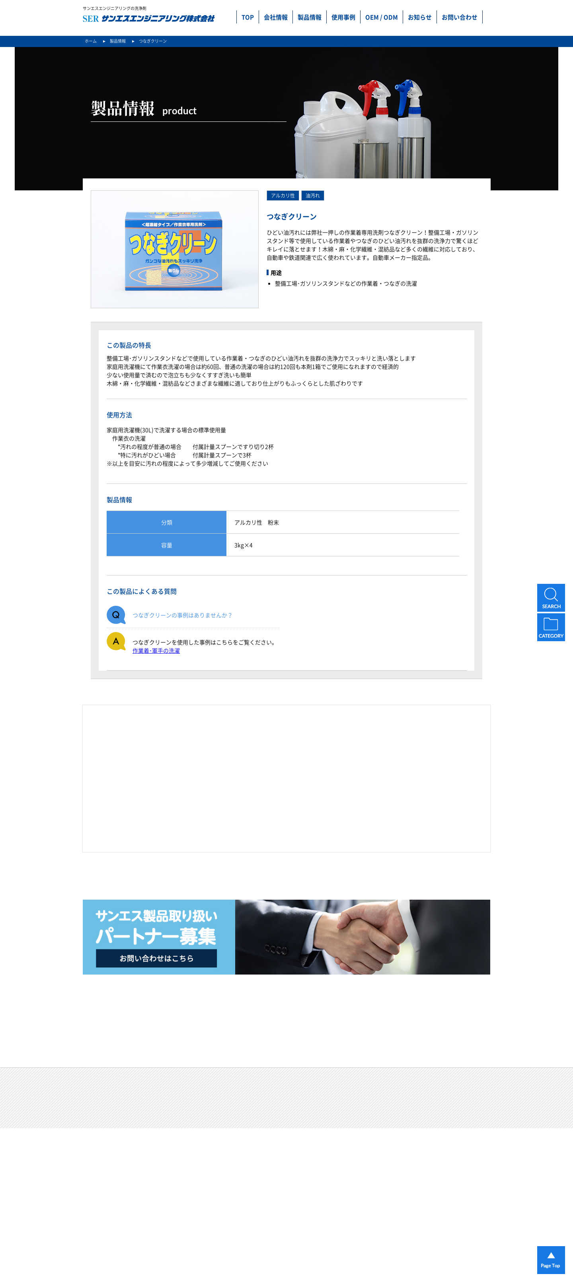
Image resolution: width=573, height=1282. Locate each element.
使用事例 (343, 17)
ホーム (91, 41)
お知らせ (420, 17)
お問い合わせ (459, 17)
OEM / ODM (381, 17)
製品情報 (310, 17)
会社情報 (276, 17)
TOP (248, 17)
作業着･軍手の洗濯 (156, 650)
